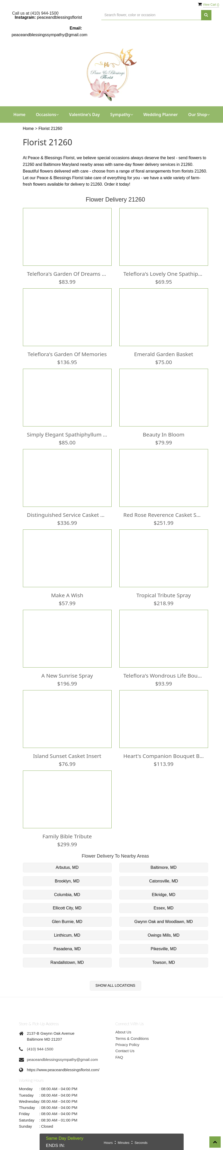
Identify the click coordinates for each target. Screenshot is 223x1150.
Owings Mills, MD (164, 935)
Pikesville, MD (163, 949)
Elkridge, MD (163, 894)
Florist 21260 (50, 128)
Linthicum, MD (67, 935)
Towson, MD (163, 962)
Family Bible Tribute (67, 836)
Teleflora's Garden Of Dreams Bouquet (67, 273)
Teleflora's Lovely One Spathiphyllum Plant (163, 273)
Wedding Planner (160, 114)
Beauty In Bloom (163, 434)
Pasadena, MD (67, 949)
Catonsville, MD (163, 881)
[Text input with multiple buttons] (151, 15)
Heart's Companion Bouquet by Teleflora (163, 755)
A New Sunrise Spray (67, 675)
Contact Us (125, 1051)
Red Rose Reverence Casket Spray (163, 514)
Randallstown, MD (67, 962)
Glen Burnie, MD (67, 921)
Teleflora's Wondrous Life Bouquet (163, 675)
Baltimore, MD (163, 867)
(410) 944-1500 (40, 1049)
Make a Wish (67, 595)
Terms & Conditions (132, 1038)
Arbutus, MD (67, 867)
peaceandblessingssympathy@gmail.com (49, 35)
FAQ (119, 1057)
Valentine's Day (84, 114)
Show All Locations (115, 985)
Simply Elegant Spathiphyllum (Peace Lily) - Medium (67, 434)
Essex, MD (163, 908)
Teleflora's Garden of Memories (67, 354)
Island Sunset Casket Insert (67, 755)
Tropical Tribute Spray (163, 595)
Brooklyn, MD (67, 881)
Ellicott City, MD (67, 908)
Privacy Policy (127, 1044)
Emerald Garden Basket (163, 354)
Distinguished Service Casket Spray (67, 514)
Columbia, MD (67, 894)
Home (19, 114)
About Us (123, 1032)
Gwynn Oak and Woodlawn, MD (163, 921)
